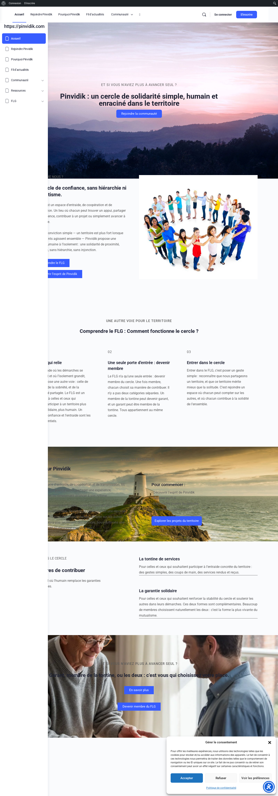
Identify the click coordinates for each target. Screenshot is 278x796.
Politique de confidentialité (221, 787)
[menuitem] (3, 3)
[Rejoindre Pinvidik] (24, 49)
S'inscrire (259, 14)
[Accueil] (24, 38)
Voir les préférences (255, 778)
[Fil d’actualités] (24, 70)
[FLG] (24, 101)
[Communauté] (24, 80)
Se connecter (235, 14)
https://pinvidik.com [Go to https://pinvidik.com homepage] (24, 26)
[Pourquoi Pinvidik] (24, 59)
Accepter (186, 778)
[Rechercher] (217, 14)
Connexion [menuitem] (15, 3)
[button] (270, 742)
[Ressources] (24, 90)
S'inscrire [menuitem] (29, 3)
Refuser (221, 778)
